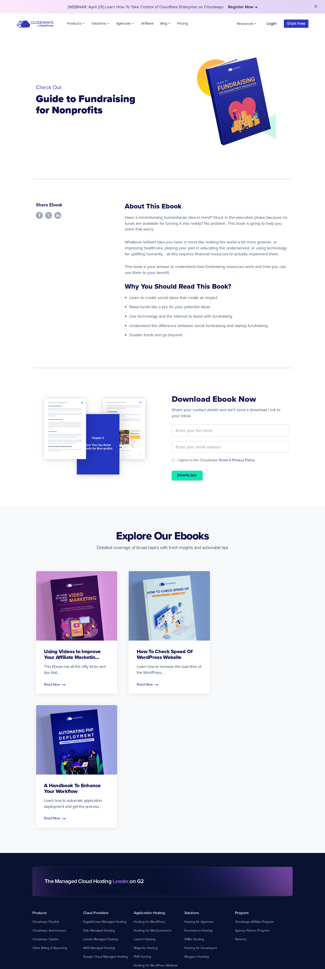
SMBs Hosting (194, 802)
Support (38, 844)
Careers (240, 888)
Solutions (100, 23)
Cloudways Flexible (45, 784)
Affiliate (147, 23)
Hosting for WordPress (149, 784)
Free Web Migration (46, 879)
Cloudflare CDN (144, 853)
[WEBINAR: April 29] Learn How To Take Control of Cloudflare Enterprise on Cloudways (162, 7)
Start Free (296, 23)
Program (242, 775)
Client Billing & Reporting (49, 810)
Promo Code (92, 905)
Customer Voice (94, 870)
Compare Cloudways (201, 844)
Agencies (125, 23)
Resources (247, 23)
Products (76, 23)
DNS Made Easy (145, 879)
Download (187, 475)
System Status (42, 870)
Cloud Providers (95, 775)
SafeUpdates (142, 862)
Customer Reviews (248, 862)
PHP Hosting (142, 819)
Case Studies (92, 862)
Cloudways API (93, 914)
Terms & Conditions (178, 950)
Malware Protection (147, 870)
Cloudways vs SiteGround (202, 879)
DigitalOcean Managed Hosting (104, 784)
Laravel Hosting (144, 802)
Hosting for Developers (200, 810)
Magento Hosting (146, 810)
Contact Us (242, 897)
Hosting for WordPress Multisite (156, 828)
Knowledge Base (44, 862)
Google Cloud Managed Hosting (105, 819)
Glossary (89, 888)
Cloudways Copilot (45, 802)
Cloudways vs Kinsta (198, 862)
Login (271, 23)
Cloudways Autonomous (49, 793)
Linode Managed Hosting (100, 802)
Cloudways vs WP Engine (202, 853)
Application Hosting (149, 775)
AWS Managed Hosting (99, 810)
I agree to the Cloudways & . (214, 459)
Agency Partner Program (252, 793)
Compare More (194, 888)
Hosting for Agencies (199, 784)
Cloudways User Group (99, 897)
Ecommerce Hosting (198, 793)
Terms (223, 459)
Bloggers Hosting (196, 819)
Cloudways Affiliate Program (254, 784)
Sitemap (240, 879)
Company (242, 844)
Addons (140, 844)
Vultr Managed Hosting (99, 793)
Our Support (41, 853)
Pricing (182, 23)
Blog (165, 23)
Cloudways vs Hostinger (201, 870)
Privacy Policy (243, 459)
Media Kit (241, 870)
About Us (241, 853)
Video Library (92, 879)
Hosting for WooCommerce (152, 793)
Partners (241, 802)
